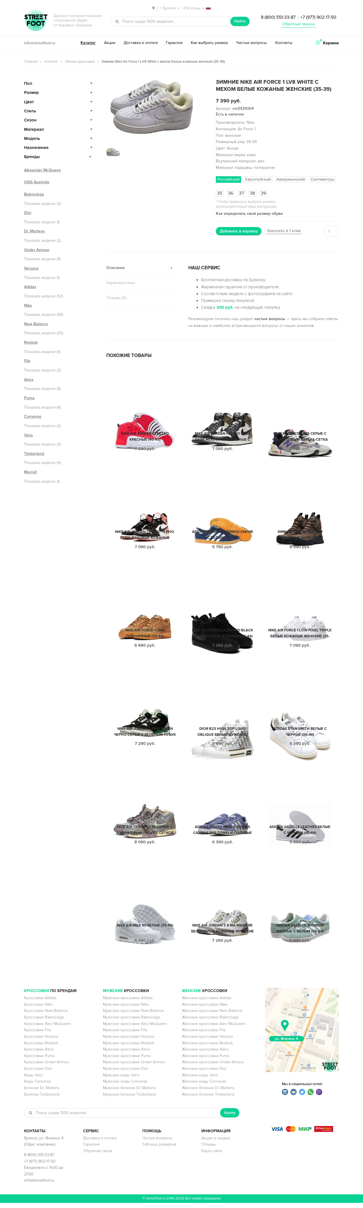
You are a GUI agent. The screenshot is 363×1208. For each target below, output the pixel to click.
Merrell (30, 472)
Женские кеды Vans (200, 1080)
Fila (27, 360)
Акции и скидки (215, 1143)
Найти (240, 21)
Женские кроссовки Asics (205, 1054)
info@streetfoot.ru (39, 43)
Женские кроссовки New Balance (212, 1015)
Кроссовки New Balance (46, 1015)
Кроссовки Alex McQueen (47, 1028)
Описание (115, 267)
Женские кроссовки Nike (204, 1009)
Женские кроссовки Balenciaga (210, 1022)
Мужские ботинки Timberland (129, 1099)
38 (252, 193)
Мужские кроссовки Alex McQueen (135, 1028)
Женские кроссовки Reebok (207, 1048)
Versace (31, 268)
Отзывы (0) (116, 297)
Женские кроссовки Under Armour (213, 1067)
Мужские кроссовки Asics (126, 1054)
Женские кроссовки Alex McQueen (214, 1028)
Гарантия (174, 42)
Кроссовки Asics (39, 1054)
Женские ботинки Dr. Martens (208, 1093)
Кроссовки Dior (38, 1073)
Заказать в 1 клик (284, 230)
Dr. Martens (34, 231)
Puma (29, 398)
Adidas (30, 286)
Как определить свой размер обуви (249, 213)
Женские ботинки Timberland (208, 1099)
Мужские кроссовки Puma (127, 1060)
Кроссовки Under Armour (46, 1067)
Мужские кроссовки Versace (129, 1041)
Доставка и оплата (141, 42)
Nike (28, 305)
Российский (228, 179)
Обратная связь (97, 1156)
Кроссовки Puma (39, 1060)
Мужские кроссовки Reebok (128, 1048)
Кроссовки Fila (37, 1035)
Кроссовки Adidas (40, 1003)
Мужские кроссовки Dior (125, 1073)
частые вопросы (269, 318)
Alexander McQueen (42, 170)
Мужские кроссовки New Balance (133, 1015)
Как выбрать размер (209, 42)
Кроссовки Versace (41, 1041)
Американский (291, 179)
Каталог (88, 42)
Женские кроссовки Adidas (206, 1003)
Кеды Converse (37, 1086)
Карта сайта (211, 1156)
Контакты (283, 42)
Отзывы (208, 1149)
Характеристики (120, 282)
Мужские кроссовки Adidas (128, 1003)
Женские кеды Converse (204, 1086)
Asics (28, 379)
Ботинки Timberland (41, 1099)
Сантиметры (322, 179)
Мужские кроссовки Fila (125, 1035)
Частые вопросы (251, 42)
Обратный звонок (298, 24)
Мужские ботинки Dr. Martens (129, 1093)
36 (230, 193)
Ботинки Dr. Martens (41, 1093)
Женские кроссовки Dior (204, 1073)
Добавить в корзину (239, 231)
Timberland (34, 453)
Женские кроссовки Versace (207, 1041)
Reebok (31, 342)
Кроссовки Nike (38, 1009)
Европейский (258, 179)
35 (219, 193)
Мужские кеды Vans (121, 1080)
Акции (109, 42)
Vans (28, 435)
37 (241, 193)
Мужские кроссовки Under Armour (134, 1067)
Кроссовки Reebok (41, 1048)
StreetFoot (35, 21)
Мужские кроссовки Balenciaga (131, 1022)
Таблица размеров (159, 1149)
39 (263, 193)
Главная (31, 61)
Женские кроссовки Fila (203, 1035)
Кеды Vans (33, 1080)
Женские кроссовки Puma (205, 1060)
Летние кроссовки (80, 61)
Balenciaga (34, 194)
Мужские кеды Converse (125, 1086)
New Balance (36, 324)
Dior (27, 212)
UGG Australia (36, 182)
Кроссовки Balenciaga (44, 1022)
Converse (32, 416)
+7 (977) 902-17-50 (318, 17)
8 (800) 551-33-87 (278, 17)
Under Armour (37, 249)
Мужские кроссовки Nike (126, 1009)
